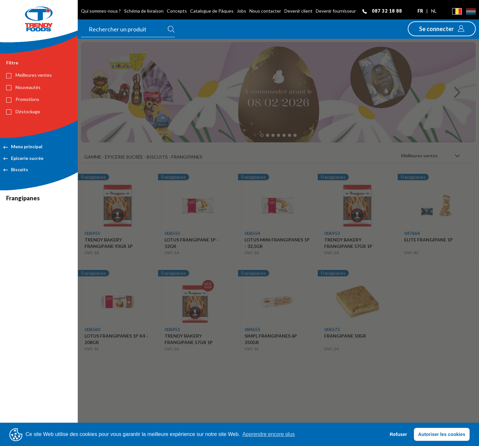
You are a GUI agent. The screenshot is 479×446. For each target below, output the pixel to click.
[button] (442, 28)
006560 (92, 329)
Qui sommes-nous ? (101, 11)
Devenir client (298, 11)
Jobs (241, 11)
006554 (252, 233)
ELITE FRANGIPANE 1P (428, 239)
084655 (252, 329)
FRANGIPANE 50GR (345, 336)
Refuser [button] (398, 434)
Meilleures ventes (29, 75)
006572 (332, 329)
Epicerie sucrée (23, 158)
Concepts (177, 11)
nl (434, 11)
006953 (332, 233)
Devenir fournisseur (336, 11)
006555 (172, 233)
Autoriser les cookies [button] (441, 434)
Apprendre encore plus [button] (268, 434)
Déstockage (23, 112)
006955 (92, 233)
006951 (172, 329)
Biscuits (15, 169)
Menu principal (22, 146)
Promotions (22, 99)
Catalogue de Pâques (212, 11)
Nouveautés (23, 87)
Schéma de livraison (144, 11)
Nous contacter (265, 11)
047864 (412, 233)
